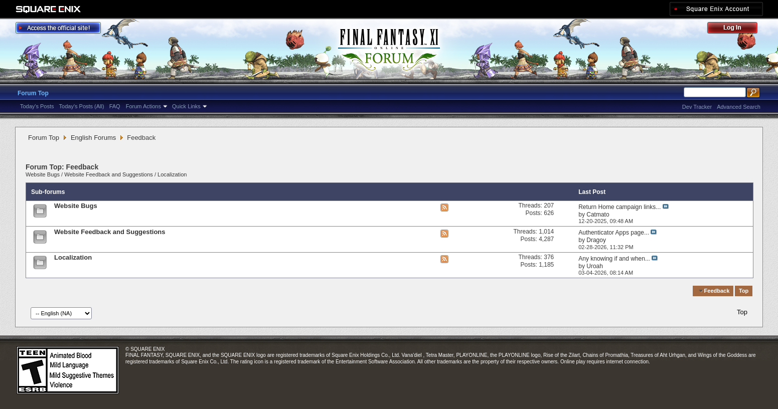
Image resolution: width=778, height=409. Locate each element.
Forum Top (33, 93)
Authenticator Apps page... (613, 232)
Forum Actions (143, 106)
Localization (172, 174)
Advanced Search (738, 107)
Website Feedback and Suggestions (108, 174)
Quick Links (186, 106)
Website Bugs (43, 174)
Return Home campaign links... (619, 207)
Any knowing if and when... (614, 258)
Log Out (737, 29)
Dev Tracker (697, 107)
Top (743, 291)
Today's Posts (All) (81, 106)
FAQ (114, 106)
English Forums (93, 137)
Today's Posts (37, 106)
